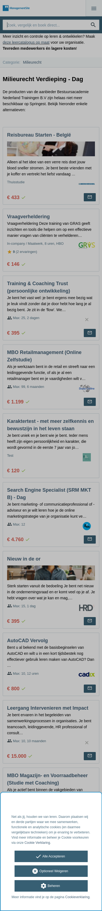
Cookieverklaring (77, 897)
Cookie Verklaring (37, 843)
